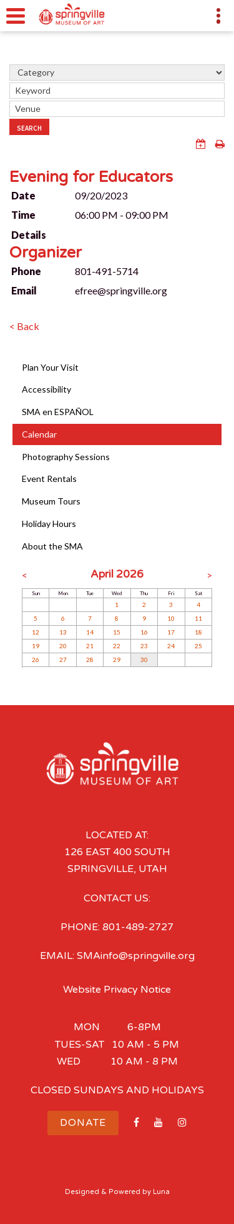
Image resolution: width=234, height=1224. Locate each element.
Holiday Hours (49, 523)
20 (63, 646)
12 (35, 632)
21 (90, 646)
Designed (82, 1192)
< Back (24, 326)
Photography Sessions (66, 456)
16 (144, 632)
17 (171, 632)
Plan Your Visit (50, 367)
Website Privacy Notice (117, 989)
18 (198, 632)
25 (198, 646)
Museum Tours (51, 501)
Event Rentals (49, 478)
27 (63, 659)
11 (198, 618)
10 (171, 618)
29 (116, 659)
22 (116, 646)
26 (35, 659)
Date (23, 195)
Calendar (39, 434)
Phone (26, 271)
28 (90, 659)
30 (144, 659)
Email (24, 290)
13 (63, 632)
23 (144, 646)
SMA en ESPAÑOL (58, 411)
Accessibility (46, 389)
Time (23, 215)
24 (171, 646)
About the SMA (52, 546)
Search (29, 128)
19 (35, 646)
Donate (83, 1122)
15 (116, 632)
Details (28, 235)
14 (90, 632)
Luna (161, 1192)
